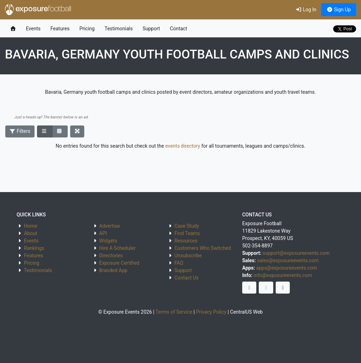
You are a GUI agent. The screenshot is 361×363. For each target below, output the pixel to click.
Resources (186, 241)
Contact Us (187, 278)
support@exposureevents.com (296, 253)
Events (33, 28)
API (103, 233)
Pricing (86, 28)
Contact (178, 28)
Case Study (187, 226)
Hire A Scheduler (117, 248)
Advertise (109, 226)
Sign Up (338, 9)
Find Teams (187, 233)
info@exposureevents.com (282, 275)
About (30, 233)
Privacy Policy (211, 312)
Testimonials (118, 28)
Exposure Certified (119, 263)
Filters (20, 131)
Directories (111, 255)
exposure (38, 9)
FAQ (179, 263)
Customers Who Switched (203, 248)
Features (59, 28)
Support (151, 28)
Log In (305, 9)
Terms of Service (173, 312)
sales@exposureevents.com (288, 260)
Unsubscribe (188, 255)
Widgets (108, 241)
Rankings (34, 248)
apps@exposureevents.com (286, 268)
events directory (182, 146)
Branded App (113, 270)
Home (30, 226)
